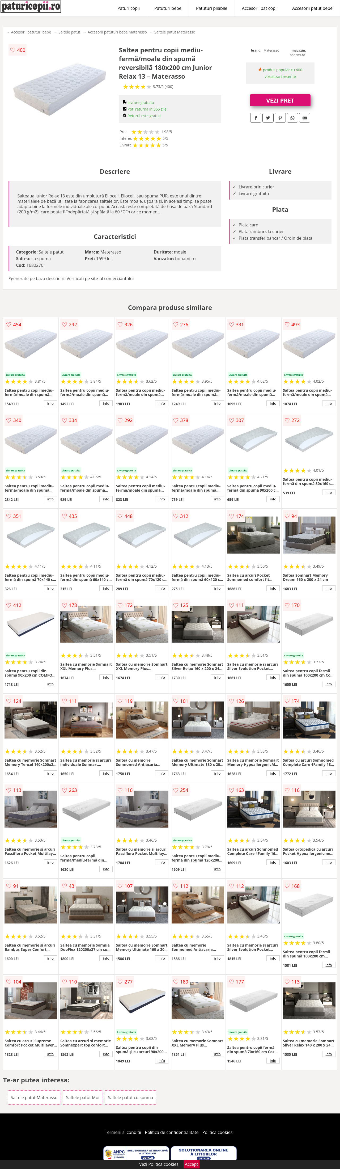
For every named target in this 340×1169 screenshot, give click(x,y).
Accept (191, 1164)
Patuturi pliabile (211, 8)
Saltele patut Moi (82, 1097)
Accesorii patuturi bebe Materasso (117, 32)
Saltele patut (69, 32)
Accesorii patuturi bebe (31, 32)
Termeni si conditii (123, 1132)
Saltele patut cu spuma (130, 1097)
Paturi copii (128, 8)
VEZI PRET (280, 100)
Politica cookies (217, 1132)
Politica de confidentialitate (172, 1132)
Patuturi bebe (167, 8)
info (50, 403)
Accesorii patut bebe (312, 8)
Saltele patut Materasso (174, 32)
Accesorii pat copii (260, 8)
